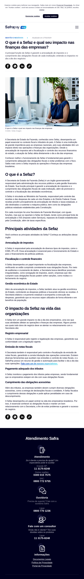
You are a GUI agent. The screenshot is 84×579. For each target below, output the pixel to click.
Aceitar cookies (51, 16)
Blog (23, 27)
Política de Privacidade (42, 563)
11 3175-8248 (42, 468)
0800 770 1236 (41, 510)
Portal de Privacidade (64, 5)
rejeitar (41, 10)
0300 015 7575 (41, 474)
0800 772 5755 (41, 481)
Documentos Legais (42, 559)
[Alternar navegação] (77, 27)
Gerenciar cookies (33, 16)
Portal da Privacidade (42, 566)
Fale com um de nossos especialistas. (39, 363)
